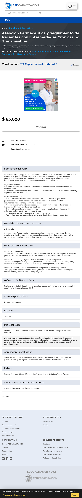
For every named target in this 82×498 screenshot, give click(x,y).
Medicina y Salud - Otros (20, 28)
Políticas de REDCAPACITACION (55, 447)
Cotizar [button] (41, 127)
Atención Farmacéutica (44, 51)
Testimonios (7, 451)
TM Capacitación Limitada (38, 64)
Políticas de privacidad (52, 454)
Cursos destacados (10, 425)
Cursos (5, 421)
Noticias (5, 454)
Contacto (46, 444)
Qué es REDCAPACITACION (12, 444)
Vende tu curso (8, 435)
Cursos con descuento (11, 428)
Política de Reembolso (52, 458)
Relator (46, 425)
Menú (8, 20)
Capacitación (48, 421)
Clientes (5, 447)
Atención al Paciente (27, 54)
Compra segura (8, 432)
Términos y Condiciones (52, 451)
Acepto (74, 495)
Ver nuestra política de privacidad (15, 495)
